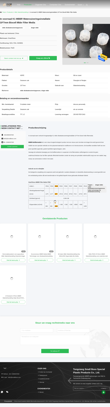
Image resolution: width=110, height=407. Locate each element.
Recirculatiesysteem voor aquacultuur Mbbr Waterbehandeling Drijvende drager (13, 255)
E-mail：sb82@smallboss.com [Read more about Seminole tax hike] (11, 377)
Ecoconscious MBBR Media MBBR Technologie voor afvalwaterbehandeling (41, 255)
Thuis (3, 12)
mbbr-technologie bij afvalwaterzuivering (94, 190)
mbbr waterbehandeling (21, 12)
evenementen (70, 5)
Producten (28, 5)
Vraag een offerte (43, 58)
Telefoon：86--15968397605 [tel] (10, 374)
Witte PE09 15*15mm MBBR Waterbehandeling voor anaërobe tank (97, 255)
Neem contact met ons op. (13, 58)
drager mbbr (99, 185)
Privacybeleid (8, 401)
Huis (18, 5)
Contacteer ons (55, 5)
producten (10, 12)
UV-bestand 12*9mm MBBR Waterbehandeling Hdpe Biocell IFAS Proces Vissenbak (13, 297)
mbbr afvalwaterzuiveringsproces (96, 187)
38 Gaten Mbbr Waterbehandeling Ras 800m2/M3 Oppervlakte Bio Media (69, 255)
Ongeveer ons (40, 5)
